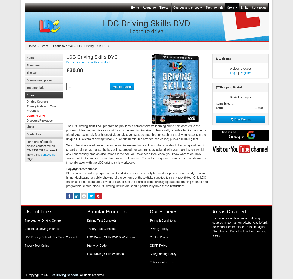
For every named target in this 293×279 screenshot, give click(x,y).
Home (135, 7)
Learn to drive (63, 46)
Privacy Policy (159, 229)
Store (232, 7)
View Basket (240, 119)
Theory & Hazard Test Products (41, 108)
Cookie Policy (159, 237)
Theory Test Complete (101, 229)
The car (164, 7)
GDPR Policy (158, 245)
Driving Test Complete (101, 220)
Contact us (259, 7)
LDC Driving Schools (64, 275)
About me (149, 7)
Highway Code (97, 245)
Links (244, 7)
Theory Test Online (37, 245)
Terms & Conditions (163, 220)
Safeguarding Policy (163, 254)
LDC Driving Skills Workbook (106, 254)
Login (233, 73)
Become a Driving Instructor (43, 229)
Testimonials (214, 7)
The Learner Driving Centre (43, 220)
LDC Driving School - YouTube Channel (51, 237)
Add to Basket (122, 87)
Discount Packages (40, 120)
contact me (48, 154)
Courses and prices (187, 7)
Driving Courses (37, 101)
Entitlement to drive (163, 262)
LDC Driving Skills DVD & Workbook (111, 237)
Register (245, 73)
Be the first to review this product (88, 62)
